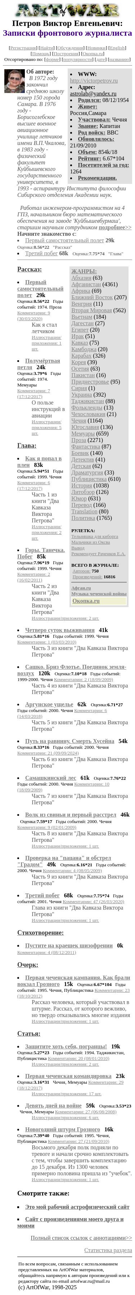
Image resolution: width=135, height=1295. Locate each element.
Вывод (77, 548)
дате (100, 59)
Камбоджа (83, 349)
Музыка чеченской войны (98, 593)
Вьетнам (81, 317)
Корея (78, 362)
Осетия (80, 369)
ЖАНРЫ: (84, 271)
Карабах (81, 356)
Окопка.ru (93, 53)
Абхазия (81, 278)
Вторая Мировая (91, 310)
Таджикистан (87, 401)
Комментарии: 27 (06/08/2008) (86, 1111)
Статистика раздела (108, 1250)
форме (52, 59)
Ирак (77, 336)
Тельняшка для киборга (94, 536)
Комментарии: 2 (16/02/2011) (33, 577)
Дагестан (82, 323)
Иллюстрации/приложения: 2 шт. (47, 532)
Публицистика (89, 479)
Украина (81, 395)
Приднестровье (90, 382)
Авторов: (82, 571)
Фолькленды (86, 408)
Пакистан (83, 375)
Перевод (81, 505)
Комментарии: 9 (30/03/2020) (33, 315)
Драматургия (87, 472)
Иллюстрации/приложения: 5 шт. (47, 427)
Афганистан (86, 284)
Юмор (79, 498)
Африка (80, 291)
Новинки (96, 47)
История (81, 485)
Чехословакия (88, 414)
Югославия (85, 427)
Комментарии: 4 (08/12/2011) (46, 952)
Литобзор (83, 492)
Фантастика (85, 446)
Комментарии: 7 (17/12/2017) (33, 393)
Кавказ (79, 343)
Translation (84, 511)
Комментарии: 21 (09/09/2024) (48, 753)
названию (119, 59)
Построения (66, 53)
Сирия (79, 388)
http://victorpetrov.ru (94, 81)
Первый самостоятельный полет (64, 240)
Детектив (82, 459)
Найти (46, 47)
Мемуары (83, 433)
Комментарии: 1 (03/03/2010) (46, 642)
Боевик (80, 453)
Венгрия (81, 304)
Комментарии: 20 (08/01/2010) (78, 1058)
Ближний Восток (92, 297)
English (117, 47)
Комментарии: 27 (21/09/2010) (78, 1141)
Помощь (40, 53)
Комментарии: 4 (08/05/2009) (72, 870)
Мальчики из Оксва (90, 542)
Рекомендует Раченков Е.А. (98, 553)
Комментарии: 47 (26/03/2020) (93, 901)
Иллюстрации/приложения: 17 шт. (67, 1093)
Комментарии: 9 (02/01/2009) (46, 827)
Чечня (78, 420)
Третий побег (41, 253)
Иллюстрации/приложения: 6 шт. (65, 1117)
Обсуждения (70, 47)
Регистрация (23, 47)
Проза (78, 440)
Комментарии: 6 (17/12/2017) (33, 485)
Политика (83, 518)
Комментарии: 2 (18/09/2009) (83, 679)
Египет (80, 330)
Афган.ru (81, 588)
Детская (81, 466)
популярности (77, 59)
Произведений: (88, 576)
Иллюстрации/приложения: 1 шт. (47, 343)
